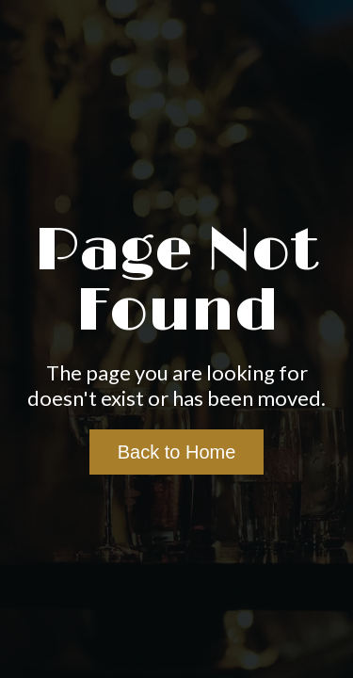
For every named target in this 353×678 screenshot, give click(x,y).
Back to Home (177, 452)
